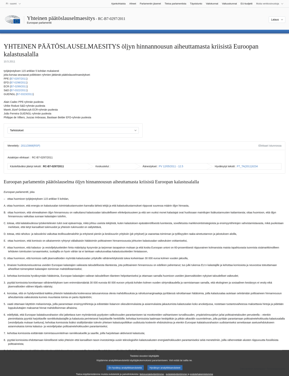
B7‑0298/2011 (19, 82)
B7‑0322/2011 (19, 90)
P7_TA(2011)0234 (247, 166)
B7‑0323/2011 (25, 94)
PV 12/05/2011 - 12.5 (171, 166)
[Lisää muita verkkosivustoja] (269, 3)
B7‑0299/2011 (19, 86)
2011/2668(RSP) (30, 145)
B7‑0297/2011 (19, 78)
